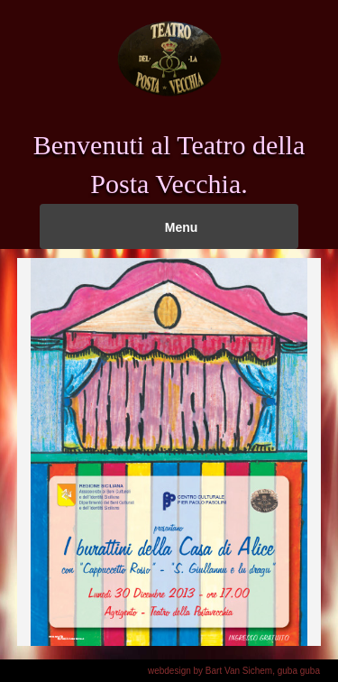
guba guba (299, 671)
